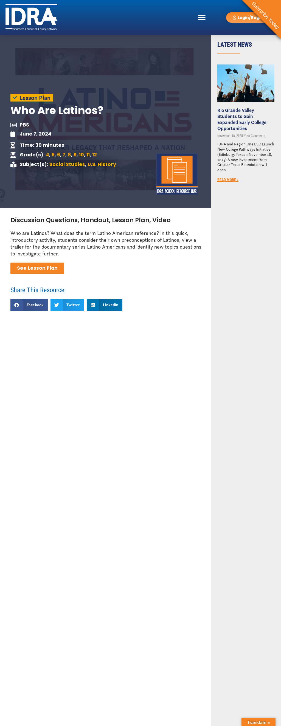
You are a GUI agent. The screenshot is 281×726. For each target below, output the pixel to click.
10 (81, 154)
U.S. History (102, 164)
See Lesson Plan (37, 268)
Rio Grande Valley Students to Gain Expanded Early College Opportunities (241, 119)
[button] (202, 17)
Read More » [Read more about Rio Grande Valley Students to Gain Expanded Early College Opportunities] (227, 180)
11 (88, 154)
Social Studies (67, 164)
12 (94, 154)
